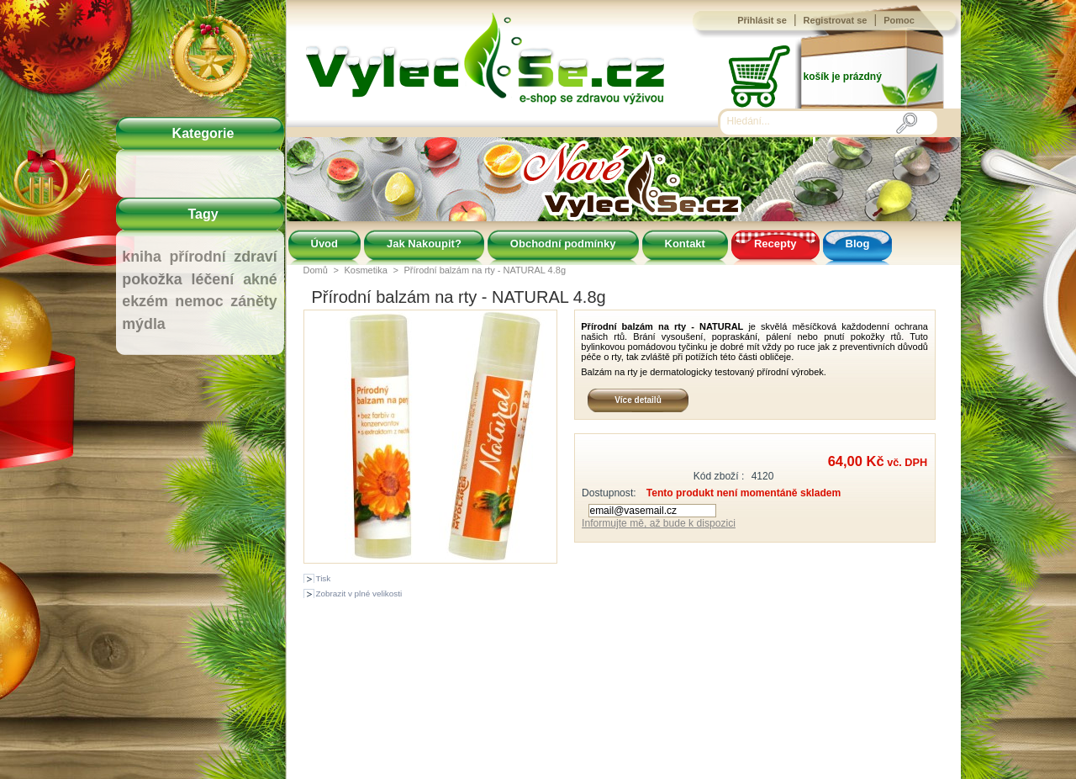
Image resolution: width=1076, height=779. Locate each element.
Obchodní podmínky (563, 243)
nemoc (199, 301)
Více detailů (638, 400)
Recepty (775, 243)
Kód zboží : (719, 476)
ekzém (144, 301)
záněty (253, 301)
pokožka (152, 279)
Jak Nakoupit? (424, 243)
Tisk (323, 578)
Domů (315, 270)
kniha (141, 256)
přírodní (197, 256)
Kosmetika (365, 270)
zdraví (255, 256)
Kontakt (685, 243)
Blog (858, 243)
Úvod (325, 243)
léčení (213, 279)
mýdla (143, 323)
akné (260, 279)
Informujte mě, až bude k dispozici (659, 523)
